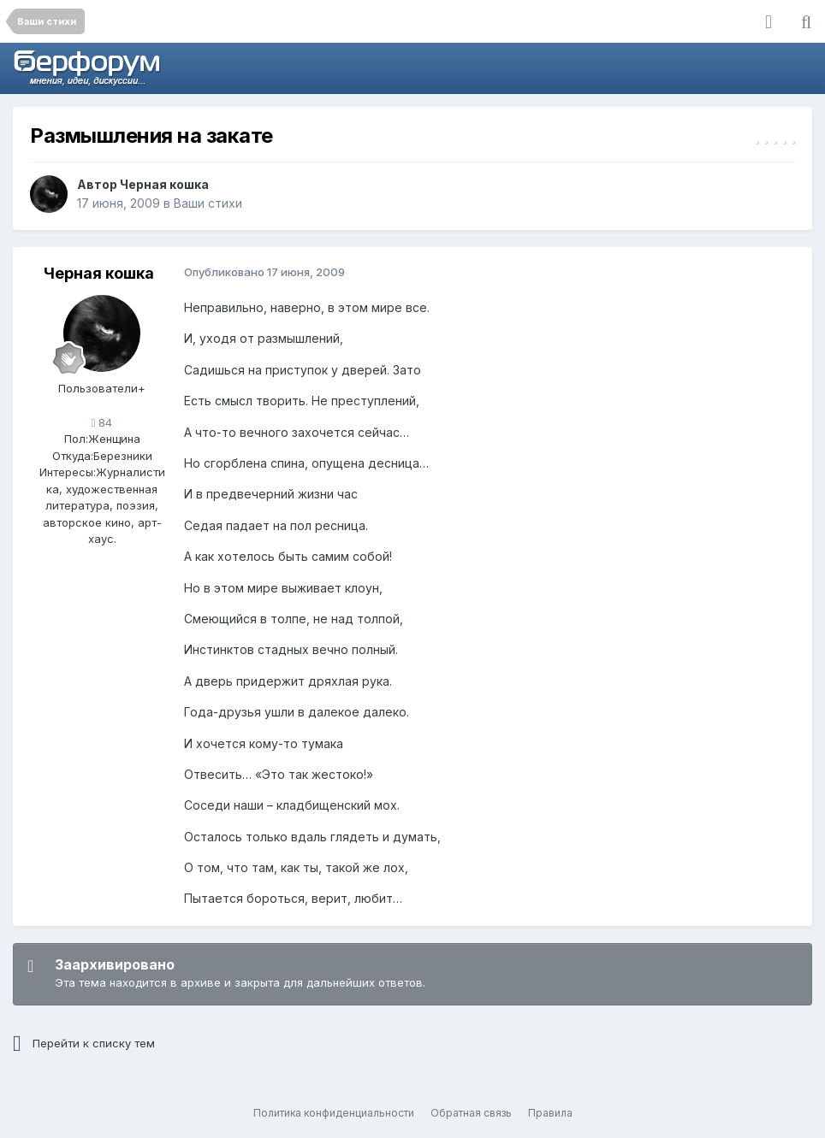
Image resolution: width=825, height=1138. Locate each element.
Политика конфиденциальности (333, 1112)
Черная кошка (164, 184)
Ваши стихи (208, 203)
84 (102, 422)
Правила (550, 1112)
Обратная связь (471, 1112)
